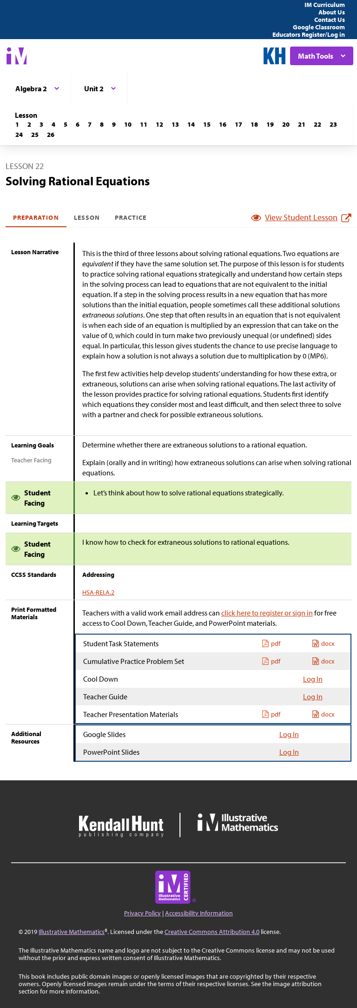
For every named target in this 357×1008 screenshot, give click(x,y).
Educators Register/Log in (308, 34)
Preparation (36, 217)
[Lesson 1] (17, 124)
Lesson (87, 217)
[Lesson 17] (238, 124)
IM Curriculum (324, 4)
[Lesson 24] (19, 134)
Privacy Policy (142, 913)
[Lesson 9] (114, 124)
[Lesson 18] (254, 124)
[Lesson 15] (207, 124)
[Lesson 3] (41, 124)
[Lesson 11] (144, 124)
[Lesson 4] (53, 124)
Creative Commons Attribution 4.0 (212, 931)
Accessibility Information (199, 913)
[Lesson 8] (102, 124)
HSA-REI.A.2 (98, 592)
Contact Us (329, 19)
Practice (130, 217)
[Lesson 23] (333, 124)
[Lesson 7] (90, 124)
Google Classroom (319, 27)
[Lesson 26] (51, 134)
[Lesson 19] (270, 124)
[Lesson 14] (191, 124)
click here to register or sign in (267, 612)
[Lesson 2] (29, 124)
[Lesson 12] (159, 124)
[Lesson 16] (223, 124)
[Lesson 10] (128, 124)
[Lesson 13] (175, 124)
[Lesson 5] (66, 124)
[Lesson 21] (302, 124)
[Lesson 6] (78, 124)
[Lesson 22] (317, 124)
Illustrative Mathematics (72, 931)
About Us (331, 12)
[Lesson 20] (286, 124)
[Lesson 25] (35, 134)
